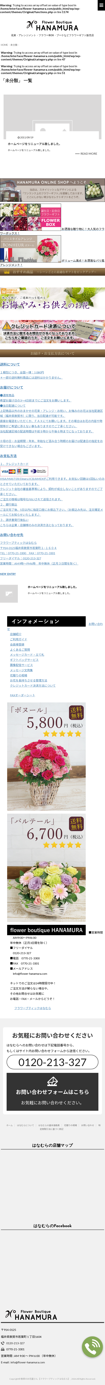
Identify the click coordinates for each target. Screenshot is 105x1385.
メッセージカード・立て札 (27, 654)
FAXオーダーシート (22, 695)
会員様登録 (17, 644)
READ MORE (89, 153)
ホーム (9, 1125)
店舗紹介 (15, 634)
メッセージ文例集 (21, 670)
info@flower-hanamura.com (28, 1362)
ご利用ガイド (18, 639)
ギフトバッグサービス (24, 659)
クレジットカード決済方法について (33, 685)
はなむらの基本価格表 (49, 1125)
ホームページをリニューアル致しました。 (35, 144)
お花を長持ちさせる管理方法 (28, 680)
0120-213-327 (52, 1062)
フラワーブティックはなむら (32, 1008)
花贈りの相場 (18, 675)
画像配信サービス (21, 665)
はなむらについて (25, 1125)
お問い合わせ (87, 1125)
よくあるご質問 (20, 649)
